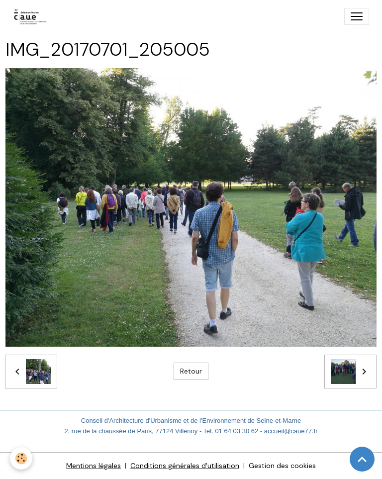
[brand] (32, 16)
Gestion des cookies (282, 465)
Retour (191, 371)
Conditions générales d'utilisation (184, 465)
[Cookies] (21, 458)
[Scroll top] (362, 459)
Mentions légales (93, 465)
